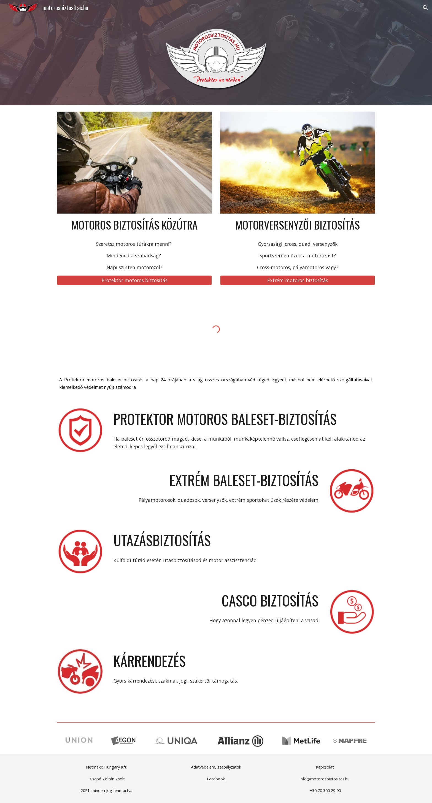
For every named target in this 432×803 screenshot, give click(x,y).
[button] (425, 7)
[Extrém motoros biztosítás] (297, 280)
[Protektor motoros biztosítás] (134, 280)
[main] (134, 225)
